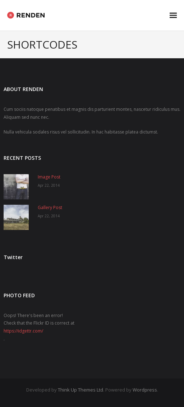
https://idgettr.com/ (23, 331)
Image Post (49, 177)
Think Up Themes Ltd (80, 389)
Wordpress (145, 389)
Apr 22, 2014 (49, 185)
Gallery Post (50, 208)
